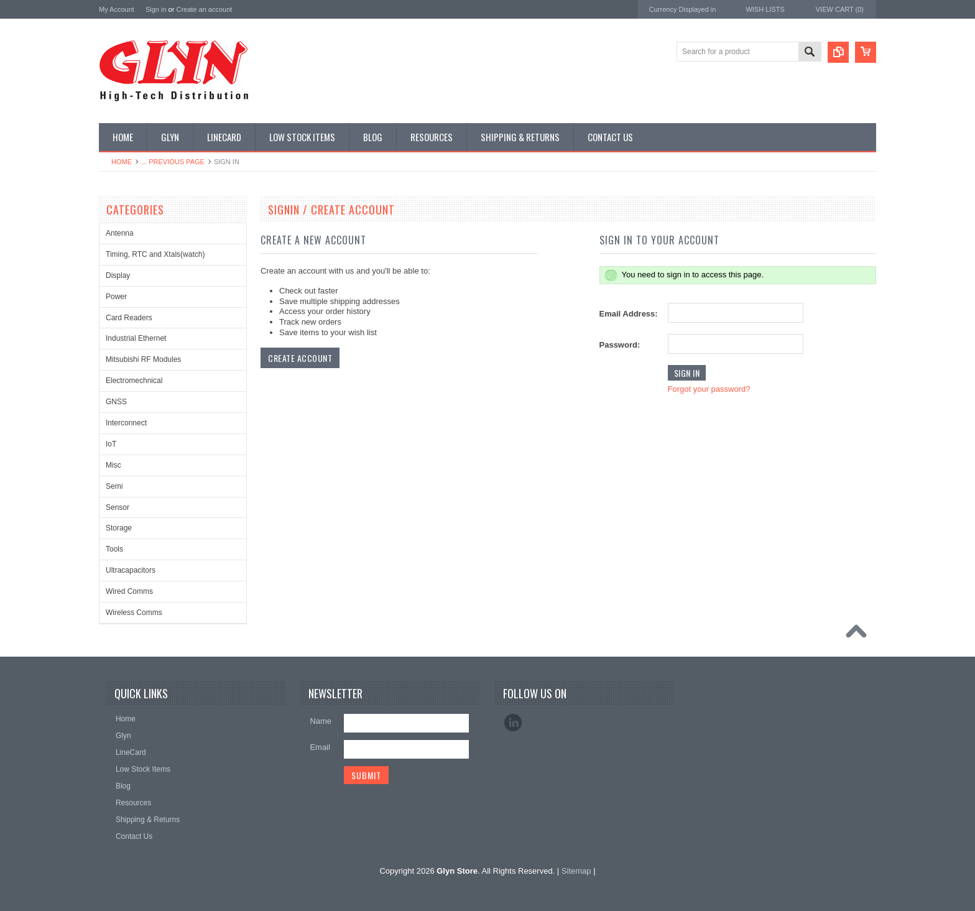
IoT (111, 444)
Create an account (204, 9)
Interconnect (126, 423)
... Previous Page (173, 161)
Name (320, 721)
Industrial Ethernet (136, 338)
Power (116, 296)
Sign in (156, 9)
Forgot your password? (709, 389)
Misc (113, 465)
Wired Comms (129, 591)
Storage (119, 528)
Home (121, 161)
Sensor (117, 507)
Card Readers (129, 317)
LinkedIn (513, 722)
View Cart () (840, 9)
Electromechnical (134, 380)
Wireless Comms (134, 612)
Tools (114, 549)
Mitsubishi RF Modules (143, 359)
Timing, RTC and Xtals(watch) (155, 254)
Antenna (120, 233)
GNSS (116, 401)
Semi (114, 486)
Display (118, 275)
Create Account (300, 357)
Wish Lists (765, 9)
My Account (116, 9)
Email (320, 747)
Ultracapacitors (130, 570)
